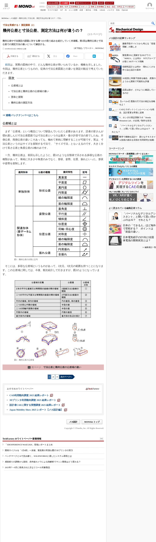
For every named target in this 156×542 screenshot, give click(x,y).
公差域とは (17, 85)
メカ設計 (13, 18)
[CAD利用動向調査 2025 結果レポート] (31, 395)
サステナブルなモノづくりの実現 (123, 166)
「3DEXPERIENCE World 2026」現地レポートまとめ (29, 444)
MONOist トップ (92, 422)
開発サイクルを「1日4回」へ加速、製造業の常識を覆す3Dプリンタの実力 (39, 450)
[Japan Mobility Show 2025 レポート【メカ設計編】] (38, 409)
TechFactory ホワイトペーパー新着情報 (22, 439)
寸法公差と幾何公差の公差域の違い (30, 91)
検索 (153, 23)
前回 (7, 64)
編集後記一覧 (150, 247)
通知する (36, 56)
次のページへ (66, 377)
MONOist (5, 18)
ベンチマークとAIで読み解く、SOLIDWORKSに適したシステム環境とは (38, 456)
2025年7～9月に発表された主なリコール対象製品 (27, 467)
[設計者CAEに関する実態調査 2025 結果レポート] (37, 405)
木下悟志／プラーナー (83, 48)
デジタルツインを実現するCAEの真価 (125, 179)
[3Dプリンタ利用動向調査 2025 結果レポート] (34, 400)
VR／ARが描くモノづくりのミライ (124, 192)
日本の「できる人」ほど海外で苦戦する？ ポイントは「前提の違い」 (139, 228)
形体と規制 (17, 97)
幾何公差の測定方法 (21, 102)
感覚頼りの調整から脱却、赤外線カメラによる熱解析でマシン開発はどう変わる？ (43, 462)
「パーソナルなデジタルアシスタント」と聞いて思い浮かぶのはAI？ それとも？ (139, 216)
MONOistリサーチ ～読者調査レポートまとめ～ (129, 154)
